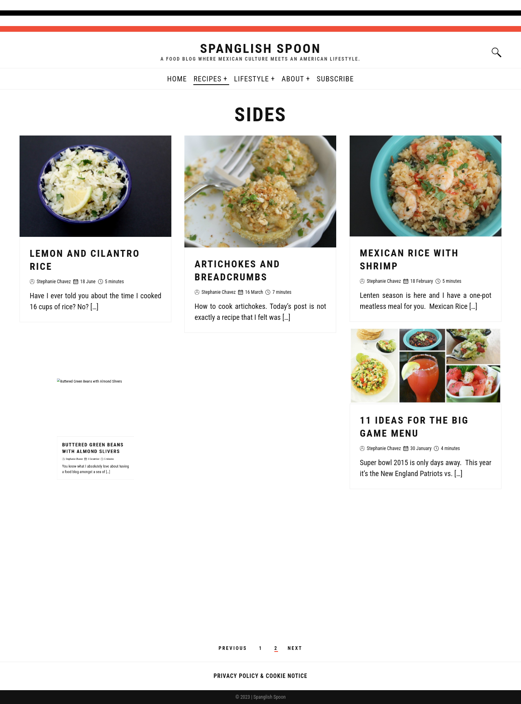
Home (177, 78)
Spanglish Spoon (260, 48)
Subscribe (335, 78)
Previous (233, 648)
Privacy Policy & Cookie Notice (260, 676)
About (293, 78)
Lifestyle (251, 78)
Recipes (207, 78)
